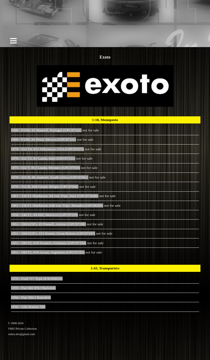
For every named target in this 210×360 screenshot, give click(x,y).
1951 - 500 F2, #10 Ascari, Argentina (48, 252)
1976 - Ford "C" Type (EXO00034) (37, 279)
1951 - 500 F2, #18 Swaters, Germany (48, 243)
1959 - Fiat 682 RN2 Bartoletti (33, 288)
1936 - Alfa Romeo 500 (28, 307)
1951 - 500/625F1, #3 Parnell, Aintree (48, 224)
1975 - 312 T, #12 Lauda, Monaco (45, 168)
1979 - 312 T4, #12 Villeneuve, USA (47, 149)
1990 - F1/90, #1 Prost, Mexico (43, 139)
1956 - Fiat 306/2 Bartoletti (31, 297)
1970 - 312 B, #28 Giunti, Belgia (44, 187)
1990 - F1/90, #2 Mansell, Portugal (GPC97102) (46, 130)
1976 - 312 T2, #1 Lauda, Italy (43, 158)
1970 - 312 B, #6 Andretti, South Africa (49, 177)
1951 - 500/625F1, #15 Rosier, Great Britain (53, 233)
